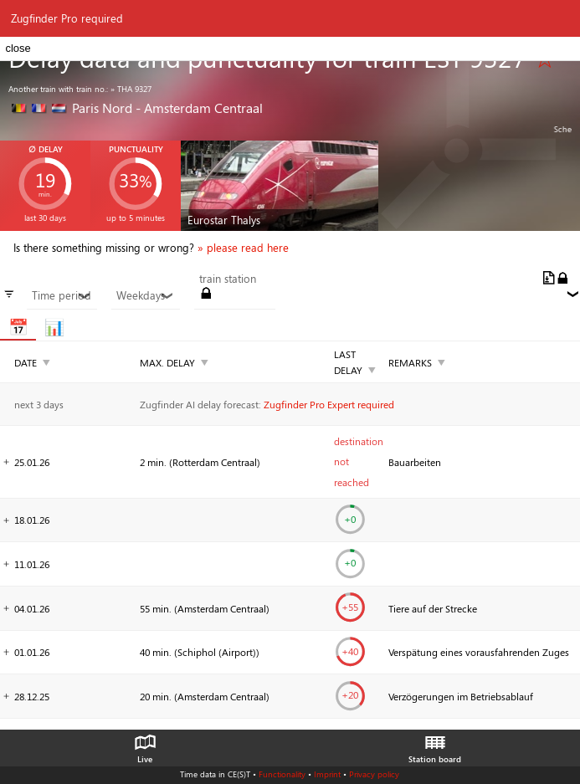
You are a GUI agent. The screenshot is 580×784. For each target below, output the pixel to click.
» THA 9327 (130, 89)
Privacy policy (374, 774)
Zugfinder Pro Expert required (329, 404)
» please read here (243, 247)
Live (145, 745)
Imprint (327, 774)
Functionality (282, 774)
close (17, 48)
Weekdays (145, 295)
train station (227, 278)
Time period (61, 295)
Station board (434, 745)
